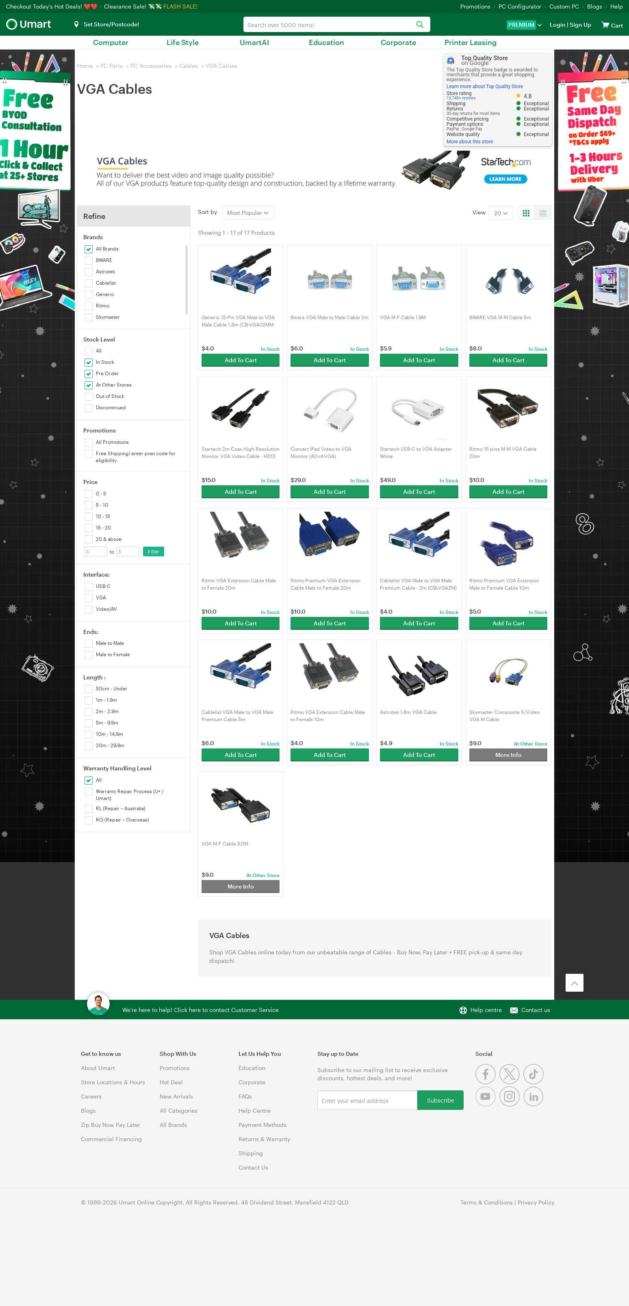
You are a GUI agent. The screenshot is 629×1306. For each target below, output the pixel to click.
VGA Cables (221, 65)
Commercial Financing (111, 1138)
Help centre (486, 1009)
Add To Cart (241, 360)
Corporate (398, 42)
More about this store (470, 142)
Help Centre (255, 1110)
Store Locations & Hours (113, 1082)
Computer (110, 42)
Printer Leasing (471, 42)
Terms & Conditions (486, 1202)
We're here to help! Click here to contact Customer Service (200, 1009)
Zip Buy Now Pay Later (110, 1124)
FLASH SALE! (180, 6)
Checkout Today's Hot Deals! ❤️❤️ (52, 6)
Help (616, 6)
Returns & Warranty (264, 1138)
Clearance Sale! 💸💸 (133, 6)
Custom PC (564, 6)
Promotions (475, 6)
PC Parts (111, 65)
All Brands (173, 1124)
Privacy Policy (536, 1202)
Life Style (183, 42)
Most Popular (248, 212)
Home (85, 65)
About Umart (98, 1067)
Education (326, 42)
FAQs (245, 1096)
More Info (508, 754)
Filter (154, 551)
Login (558, 24)
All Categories (178, 1110)
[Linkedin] (534, 1104)
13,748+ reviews (461, 98)
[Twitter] (511, 1082)
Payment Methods (262, 1124)
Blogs (594, 6)
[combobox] (336, 24)
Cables (188, 65)
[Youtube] (487, 1104)
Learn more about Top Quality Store (485, 86)
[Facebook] (487, 1082)
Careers (91, 1096)
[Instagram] (511, 1104)
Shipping (251, 1153)
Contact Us (253, 1167)
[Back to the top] (574, 983)
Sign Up (579, 24)
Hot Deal (171, 1082)
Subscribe (440, 1100)
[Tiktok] (534, 1082)
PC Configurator (520, 6)
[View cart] (605, 24)
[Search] (419, 24)
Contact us (535, 1009)
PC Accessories (150, 65)
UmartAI (254, 42)
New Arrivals (176, 1096)
